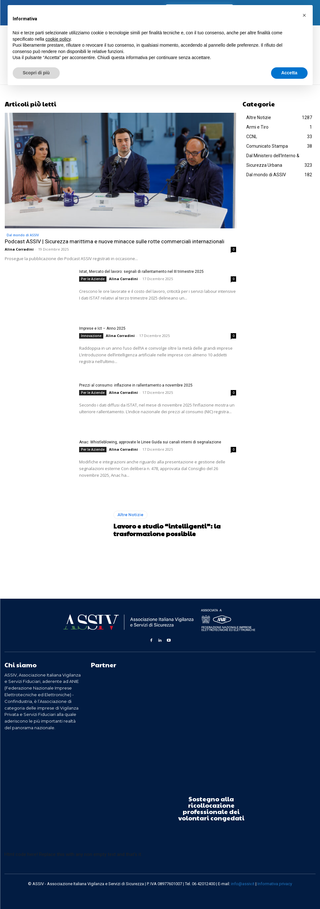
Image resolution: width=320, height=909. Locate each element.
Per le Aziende (93, 279)
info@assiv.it (243, 883)
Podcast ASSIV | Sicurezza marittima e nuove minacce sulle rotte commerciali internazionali (114, 241)
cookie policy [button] (58, 39)
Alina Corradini (19, 249)
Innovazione (91, 335)
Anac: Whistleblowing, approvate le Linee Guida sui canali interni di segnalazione (150, 442)
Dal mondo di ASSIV (23, 235)
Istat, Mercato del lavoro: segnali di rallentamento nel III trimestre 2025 (141, 271)
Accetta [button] (289, 72)
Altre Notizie (130, 514)
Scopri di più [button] (36, 72)
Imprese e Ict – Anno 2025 (102, 328)
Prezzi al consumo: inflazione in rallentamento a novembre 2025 (136, 385)
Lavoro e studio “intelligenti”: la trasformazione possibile (166, 530)
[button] (304, 15)
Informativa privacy (274, 883)
